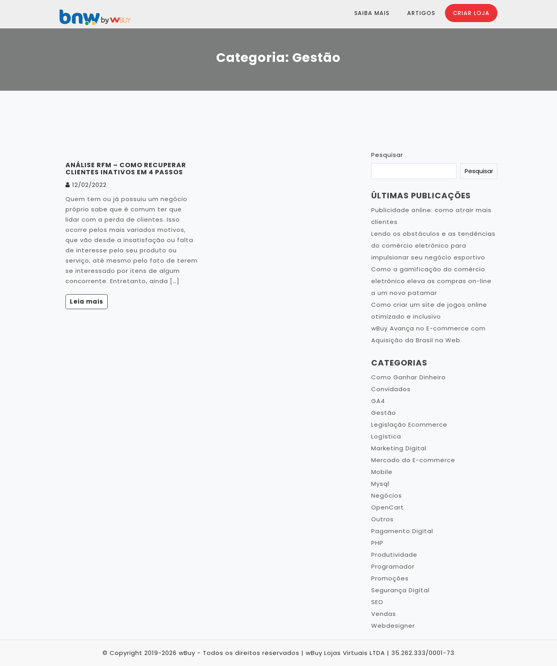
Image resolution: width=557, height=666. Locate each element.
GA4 (378, 401)
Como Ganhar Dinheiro (408, 377)
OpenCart (387, 507)
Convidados (391, 389)
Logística (386, 436)
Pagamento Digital (402, 531)
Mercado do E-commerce (413, 460)
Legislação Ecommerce (409, 424)
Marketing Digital (398, 448)
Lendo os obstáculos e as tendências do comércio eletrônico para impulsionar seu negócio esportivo (433, 245)
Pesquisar (387, 155)
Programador (393, 566)
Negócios (386, 495)
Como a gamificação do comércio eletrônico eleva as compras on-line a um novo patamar (431, 281)
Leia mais (86, 301)
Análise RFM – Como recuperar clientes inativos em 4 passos (125, 168)
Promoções (390, 578)
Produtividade (394, 554)
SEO (377, 602)
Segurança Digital (400, 590)
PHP (377, 543)
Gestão (383, 413)
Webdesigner (393, 625)
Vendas (383, 614)
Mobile (382, 472)
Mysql (380, 483)
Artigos (421, 13)
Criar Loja (471, 13)
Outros (382, 519)
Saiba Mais (371, 13)
